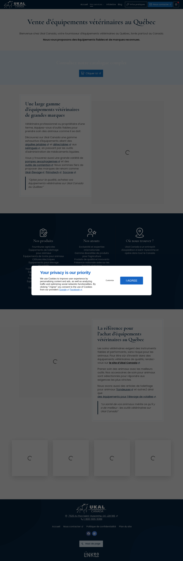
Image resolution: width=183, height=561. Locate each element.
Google (63, 289)
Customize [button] (110, 280)
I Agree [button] (131, 280)
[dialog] (91, 280)
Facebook (75, 289)
